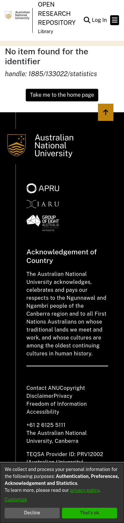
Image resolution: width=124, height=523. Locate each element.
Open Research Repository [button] (57, 13)
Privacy (63, 396)
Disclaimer (40, 396)
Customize (16, 499)
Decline (32, 512)
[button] (87, 20)
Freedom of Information (56, 404)
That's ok (89, 512)
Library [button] (45, 31)
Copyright (72, 388)
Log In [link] (100, 20)
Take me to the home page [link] (62, 95)
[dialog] (62, 493)
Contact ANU (43, 388)
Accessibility (42, 412)
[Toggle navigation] (114, 20)
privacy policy (84, 490)
